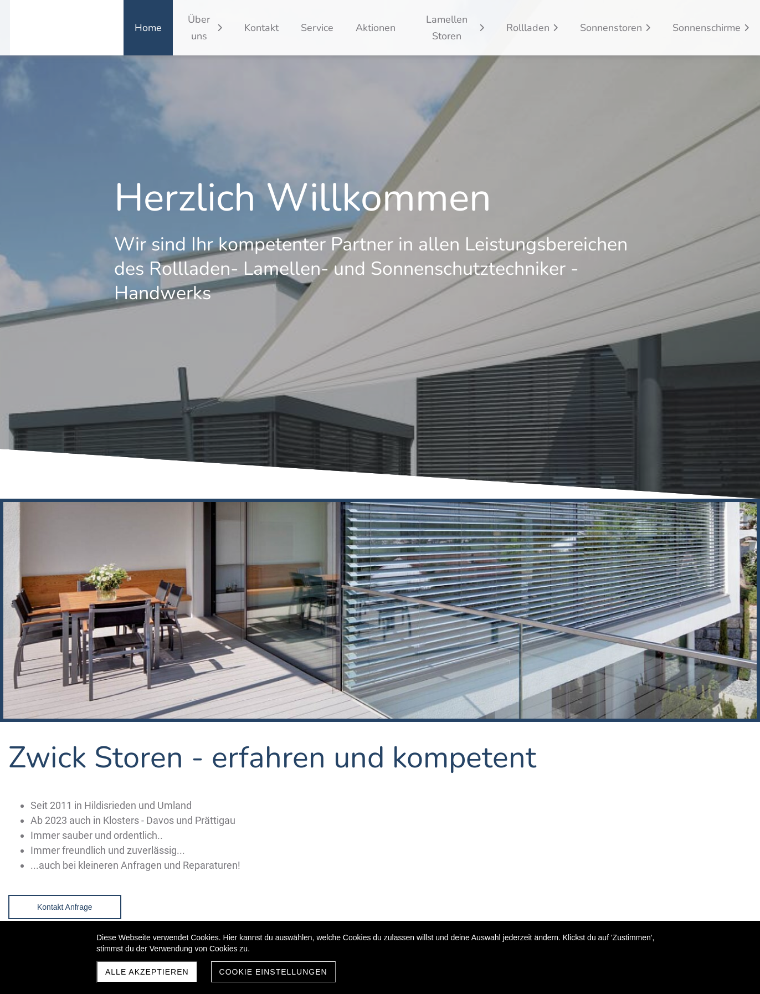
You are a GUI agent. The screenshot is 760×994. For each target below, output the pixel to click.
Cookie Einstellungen (273, 971)
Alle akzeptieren (147, 971)
